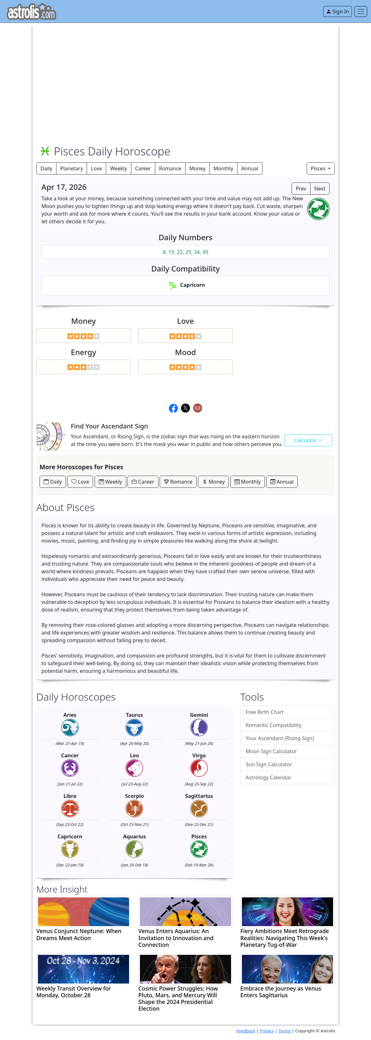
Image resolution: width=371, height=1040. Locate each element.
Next (319, 188)
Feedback (245, 1031)
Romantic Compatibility (274, 725)
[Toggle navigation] (360, 11)
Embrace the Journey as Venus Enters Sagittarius (280, 992)
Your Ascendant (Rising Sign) (280, 738)
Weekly (118, 168)
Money (197, 168)
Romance (170, 168)
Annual (249, 168)
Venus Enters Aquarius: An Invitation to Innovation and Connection (176, 938)
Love (96, 168)
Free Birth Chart (265, 712)
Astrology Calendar (268, 777)
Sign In (337, 11)
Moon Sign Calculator (271, 751)
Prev (301, 188)
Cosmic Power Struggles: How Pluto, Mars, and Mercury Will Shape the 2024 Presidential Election (178, 998)
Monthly (223, 168)
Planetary (71, 168)
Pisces (319, 168)
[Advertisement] (185, 67)
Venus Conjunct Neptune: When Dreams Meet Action (78, 934)
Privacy (267, 1031)
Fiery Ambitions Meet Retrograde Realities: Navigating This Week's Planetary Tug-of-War (284, 938)
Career (143, 168)
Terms (285, 1031)
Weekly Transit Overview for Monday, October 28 (73, 992)
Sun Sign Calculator (269, 764)
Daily (46, 168)
